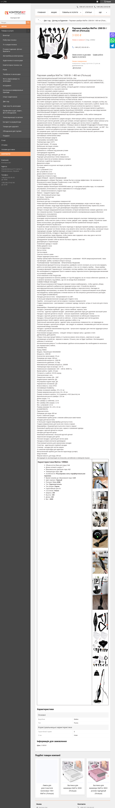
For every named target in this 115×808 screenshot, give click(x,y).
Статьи (88, 12)
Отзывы (4, 145)
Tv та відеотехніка (10, 44)
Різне (5, 70)
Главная (42, 12)
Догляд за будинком (59, 21)
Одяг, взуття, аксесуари (12, 106)
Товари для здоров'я (10, 126)
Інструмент (7, 85)
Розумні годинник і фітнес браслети (12, 50)
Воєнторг (6, 35)
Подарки (6, 136)
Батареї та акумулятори (12, 122)
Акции (54, 12)
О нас (3, 140)
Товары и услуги (7, 31)
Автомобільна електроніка (13, 56)
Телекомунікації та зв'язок (13, 117)
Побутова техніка (9, 40)
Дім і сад (6, 101)
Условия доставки (8, 149)
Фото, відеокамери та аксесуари (11, 80)
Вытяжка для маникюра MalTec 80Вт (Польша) (72, 788)
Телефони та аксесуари (12, 74)
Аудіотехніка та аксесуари (13, 60)
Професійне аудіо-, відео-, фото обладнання (12, 112)
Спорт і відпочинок (10, 97)
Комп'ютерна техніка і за (12, 65)
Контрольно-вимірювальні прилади (13, 91)
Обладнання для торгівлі (12, 131)
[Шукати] (28, 22)
